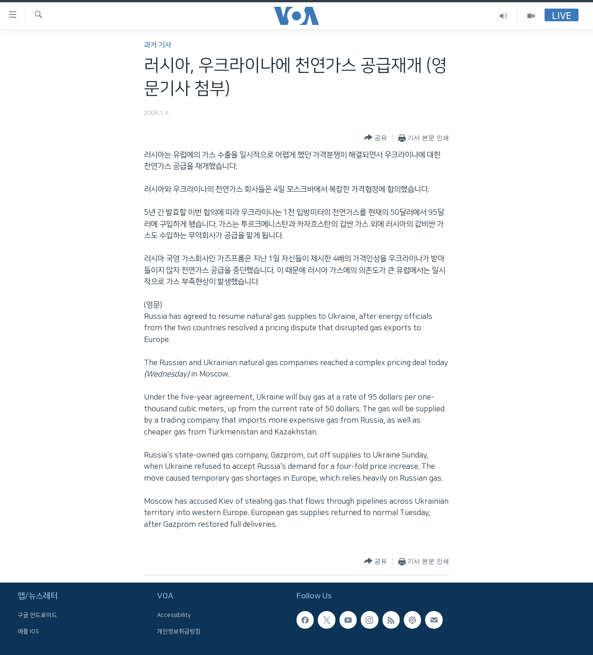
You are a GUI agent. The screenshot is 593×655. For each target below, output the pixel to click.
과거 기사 (157, 45)
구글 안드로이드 (37, 615)
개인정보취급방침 (179, 631)
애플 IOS (28, 631)
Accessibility (174, 615)
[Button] (375, 137)
